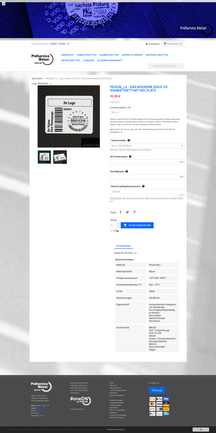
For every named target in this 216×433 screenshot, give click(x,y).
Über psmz (113, 385)
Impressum (113, 393)
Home (112, 383)
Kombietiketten (109, 54)
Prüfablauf (113, 413)
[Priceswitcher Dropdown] (42, 83)
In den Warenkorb (137, 225)
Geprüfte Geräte (132, 54)
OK (201, 429)
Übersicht (67, 54)
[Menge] (113, 225)
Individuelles (114, 408)
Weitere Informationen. (116, 429)
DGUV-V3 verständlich (117, 410)
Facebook (40, 411)
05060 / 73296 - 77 (59, 43)
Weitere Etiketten (157, 54)
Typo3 (41, 415)
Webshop (157, 390)
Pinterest (134, 212)
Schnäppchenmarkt (109, 60)
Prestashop (43, 413)
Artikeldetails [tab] (123, 245)
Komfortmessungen (116, 400)
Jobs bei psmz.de (115, 388)
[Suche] (166, 66)
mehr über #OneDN (76, 409)
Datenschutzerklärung (117, 395)
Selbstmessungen (115, 405)
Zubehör (88, 60)
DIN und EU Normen (117, 418)
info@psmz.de (41, 408)
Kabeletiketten (86, 54)
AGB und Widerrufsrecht (118, 390)
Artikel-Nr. (119, 253)
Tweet (127, 212)
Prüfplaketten (70, 60)
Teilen (120, 212)
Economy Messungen (117, 403)
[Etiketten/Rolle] (115, 112)
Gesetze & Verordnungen (118, 415)
